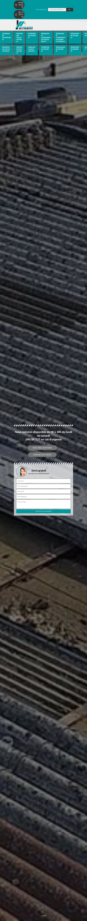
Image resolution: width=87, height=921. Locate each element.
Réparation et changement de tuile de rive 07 (45, 37)
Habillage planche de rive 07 (31, 49)
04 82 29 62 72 (19, 4)
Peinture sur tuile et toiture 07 (19, 37)
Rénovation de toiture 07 (75, 35)
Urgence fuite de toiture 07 (19, 50)
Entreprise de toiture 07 (32, 35)
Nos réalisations (42, 447)
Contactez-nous (42, 454)
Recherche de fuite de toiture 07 (6, 49)
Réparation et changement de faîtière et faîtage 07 (60, 37)
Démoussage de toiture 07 (60, 49)
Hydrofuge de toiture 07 (45, 49)
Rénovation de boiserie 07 (75, 49)
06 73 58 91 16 (19, 14)
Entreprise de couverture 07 (6, 36)
